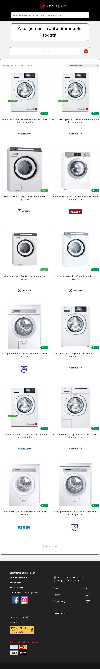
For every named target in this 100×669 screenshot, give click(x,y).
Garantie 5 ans (16, 622)
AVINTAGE (72, 601)
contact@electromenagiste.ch (24, 592)
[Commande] (83, 65)
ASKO (72, 595)
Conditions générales (20, 617)
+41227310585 (16, 587)
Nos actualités (59, 613)
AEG (72, 588)
